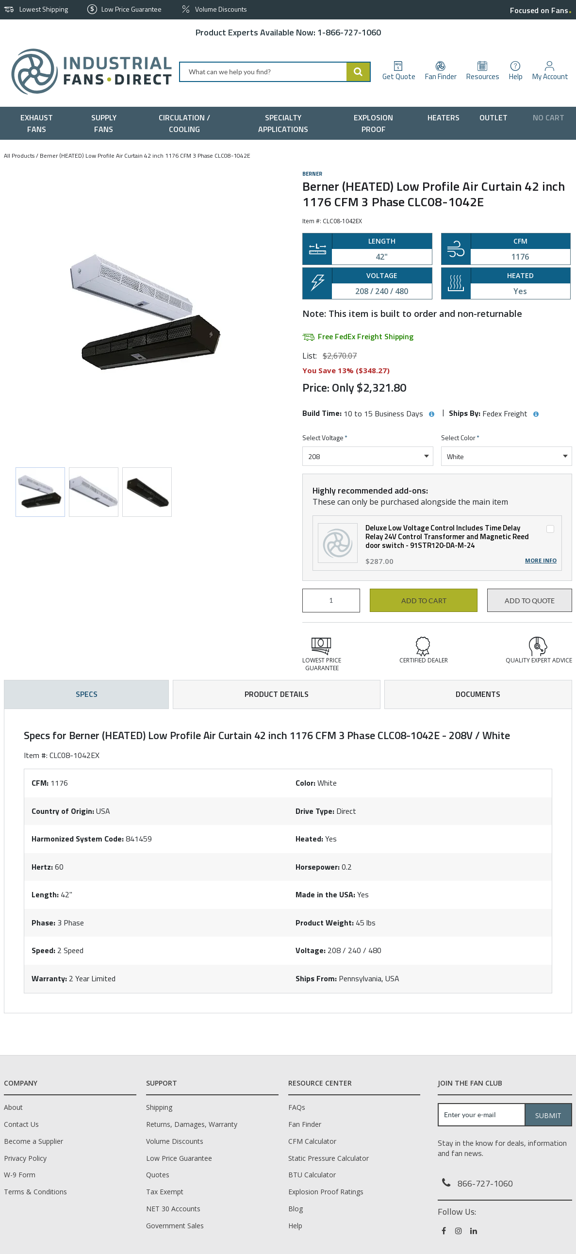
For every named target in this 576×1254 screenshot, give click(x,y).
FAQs (296, 1107)
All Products (19, 155)
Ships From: (316, 978)
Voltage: (311, 950)
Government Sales (175, 1225)
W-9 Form (19, 1174)
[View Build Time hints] (431, 414)
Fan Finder (304, 1124)
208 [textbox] (314, 456)
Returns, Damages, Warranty (191, 1124)
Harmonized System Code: (78, 838)
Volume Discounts (174, 1141)
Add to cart (423, 601)
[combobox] (275, 72)
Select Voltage (324, 438)
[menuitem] (39, 123)
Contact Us (21, 1124)
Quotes (157, 1174)
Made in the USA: (325, 894)
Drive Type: (315, 811)
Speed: (43, 950)
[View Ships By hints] (535, 414)
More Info (541, 560)
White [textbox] (455, 456)
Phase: (43, 922)
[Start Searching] (358, 72)
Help (295, 1225)
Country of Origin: (63, 811)
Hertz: (42, 867)
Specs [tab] (87, 694)
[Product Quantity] (331, 600)
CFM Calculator (312, 1141)
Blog (295, 1208)
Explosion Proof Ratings (325, 1191)
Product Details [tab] (277, 694)
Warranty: (49, 978)
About (13, 1107)
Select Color (460, 438)
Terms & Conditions (35, 1191)
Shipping (159, 1107)
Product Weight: (325, 922)
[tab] (288, 861)
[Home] (87, 71)
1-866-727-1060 (349, 32)
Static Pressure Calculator (328, 1158)
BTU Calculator (312, 1174)
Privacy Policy (25, 1158)
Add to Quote (530, 601)
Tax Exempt (164, 1191)
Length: (45, 894)
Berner (312, 174)
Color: (305, 783)
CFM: (40, 783)
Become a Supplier (33, 1141)
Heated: (309, 838)
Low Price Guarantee (179, 1158)
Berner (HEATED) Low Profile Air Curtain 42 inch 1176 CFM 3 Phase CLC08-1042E (145, 155)
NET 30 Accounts (173, 1208)
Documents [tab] (478, 694)
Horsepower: (318, 867)
